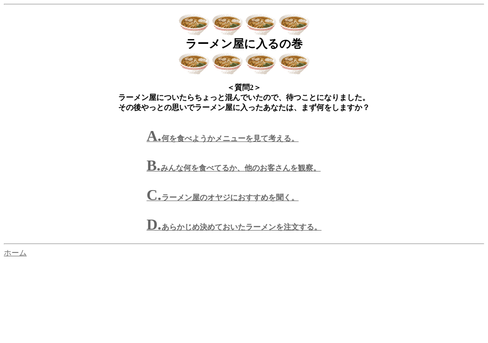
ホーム (15, 253)
